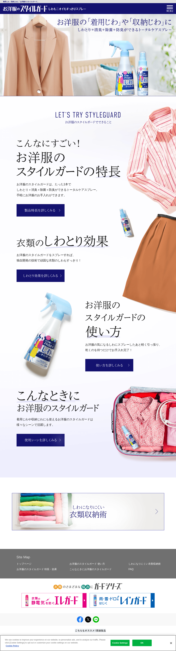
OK (142, 644)
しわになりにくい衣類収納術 (144, 563)
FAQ (131, 569)
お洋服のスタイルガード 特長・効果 (37, 569)
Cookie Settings (120, 644)
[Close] (171, 644)
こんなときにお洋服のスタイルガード (91, 569)
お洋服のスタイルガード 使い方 (87, 563)
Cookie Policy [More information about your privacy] (12, 647)
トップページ (24, 563)
